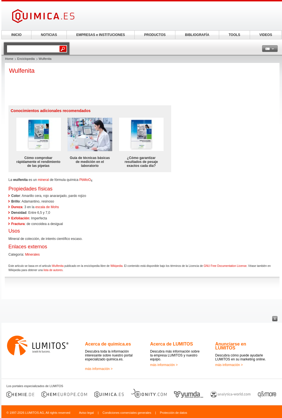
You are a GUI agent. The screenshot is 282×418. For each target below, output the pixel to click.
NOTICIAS (49, 35)
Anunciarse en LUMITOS (230, 346)
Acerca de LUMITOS (171, 344)
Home (9, 58)
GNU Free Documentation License (225, 265)
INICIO (16, 35)
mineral (43, 180)
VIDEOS (265, 35)
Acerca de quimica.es (108, 344)
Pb (81, 180)
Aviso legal (86, 412)
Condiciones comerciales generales (126, 412)
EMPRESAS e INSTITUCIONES (100, 35)
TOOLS (234, 35)
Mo (86, 180)
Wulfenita (58, 265)
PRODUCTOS (155, 35)
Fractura (18, 224)
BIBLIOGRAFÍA (197, 35)
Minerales (32, 254)
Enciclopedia (26, 58)
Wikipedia (116, 265)
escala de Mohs (47, 207)
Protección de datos (173, 412)
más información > (99, 369)
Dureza (16, 207)
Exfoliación (20, 218)
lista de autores (53, 270)
